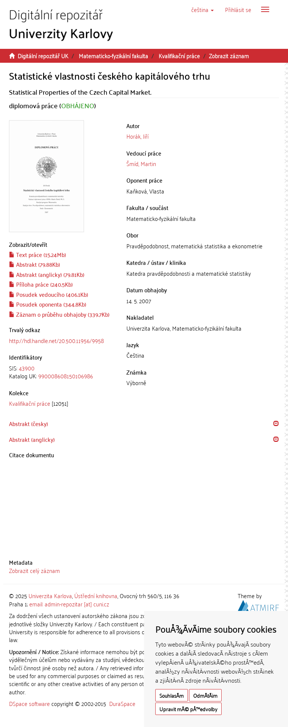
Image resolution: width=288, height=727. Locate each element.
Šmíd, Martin (141, 163)
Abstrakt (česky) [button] (28, 423)
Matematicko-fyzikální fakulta (113, 55)
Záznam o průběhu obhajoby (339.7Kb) (59, 314)
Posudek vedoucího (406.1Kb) (48, 294)
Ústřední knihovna (95, 595)
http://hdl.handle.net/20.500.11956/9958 (56, 340)
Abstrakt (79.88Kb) (34, 264)
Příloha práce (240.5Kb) (41, 284)
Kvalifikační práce (179, 55)
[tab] (62, 372)
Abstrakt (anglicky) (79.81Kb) (46, 274)
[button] (202, 9)
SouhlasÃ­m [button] (171, 695)
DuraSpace (122, 703)
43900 (26, 368)
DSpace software (29, 703)
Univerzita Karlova (50, 595)
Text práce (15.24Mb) (37, 254)
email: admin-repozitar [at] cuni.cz (69, 604)
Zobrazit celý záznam (34, 570)
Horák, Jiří (137, 136)
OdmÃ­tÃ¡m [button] (205, 695)
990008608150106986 (65, 375)
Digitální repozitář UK (43, 55)
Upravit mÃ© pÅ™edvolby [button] (188, 708)
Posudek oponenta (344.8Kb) (47, 304)
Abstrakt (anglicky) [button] (32, 439)
